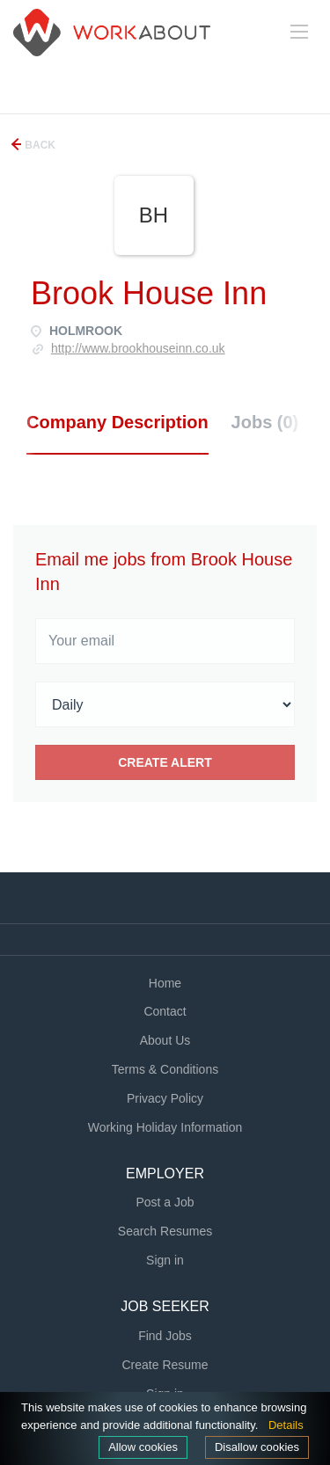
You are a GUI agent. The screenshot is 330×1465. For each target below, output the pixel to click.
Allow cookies (143, 1447)
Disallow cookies (257, 1447)
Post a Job (165, 1202)
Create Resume (164, 1365)
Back (38, 145)
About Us (165, 1040)
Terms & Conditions (165, 1069)
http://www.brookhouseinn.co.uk (138, 348)
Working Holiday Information (165, 1127)
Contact (164, 1011)
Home (165, 983)
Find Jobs (165, 1336)
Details (286, 1425)
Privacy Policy (165, 1098)
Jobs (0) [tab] (265, 422)
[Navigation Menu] (299, 32)
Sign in (165, 1260)
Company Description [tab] (117, 422)
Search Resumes (165, 1231)
